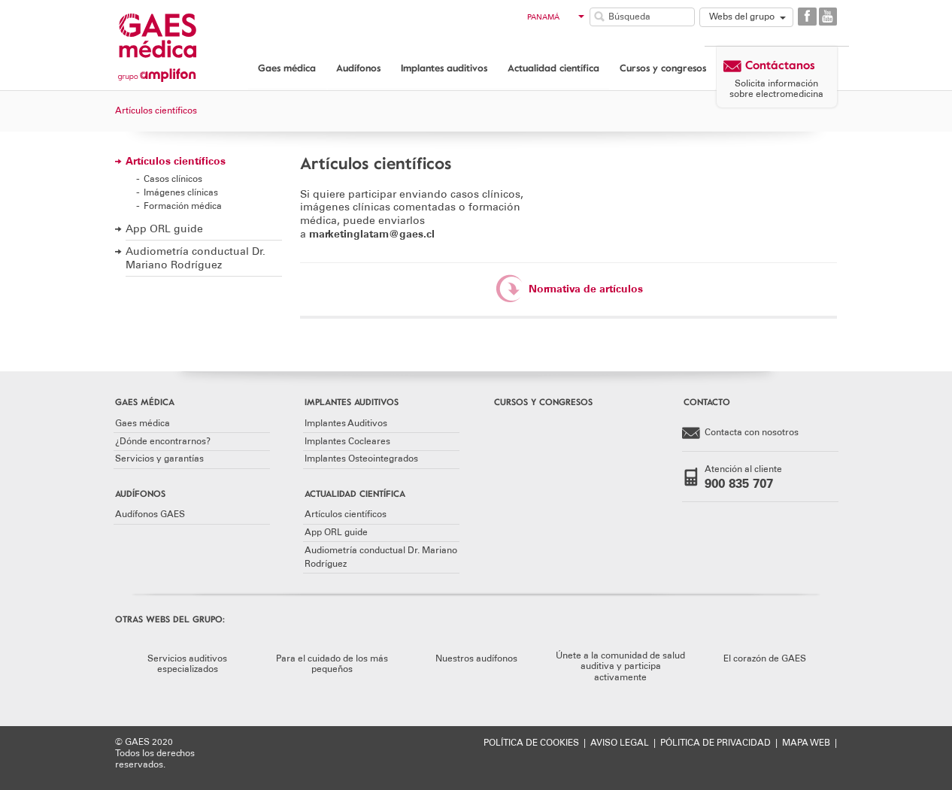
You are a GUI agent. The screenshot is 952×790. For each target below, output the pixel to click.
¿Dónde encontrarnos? (163, 441)
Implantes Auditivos (346, 423)
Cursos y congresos (663, 67)
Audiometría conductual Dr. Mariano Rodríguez (195, 258)
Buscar (599, 16)
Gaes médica (287, 67)
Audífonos (358, 67)
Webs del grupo (742, 16)
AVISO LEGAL (619, 742)
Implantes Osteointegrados (361, 458)
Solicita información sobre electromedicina (776, 88)
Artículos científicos (176, 161)
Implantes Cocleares (347, 441)
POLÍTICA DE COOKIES (531, 742)
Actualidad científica (553, 67)
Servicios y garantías (159, 458)
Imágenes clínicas (181, 192)
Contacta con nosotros (740, 433)
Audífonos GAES (150, 514)
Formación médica (183, 205)
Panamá (556, 17)
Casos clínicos (173, 178)
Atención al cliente (749, 477)
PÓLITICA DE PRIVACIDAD (715, 742)
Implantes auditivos (444, 67)
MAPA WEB (806, 742)
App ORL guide (164, 228)
